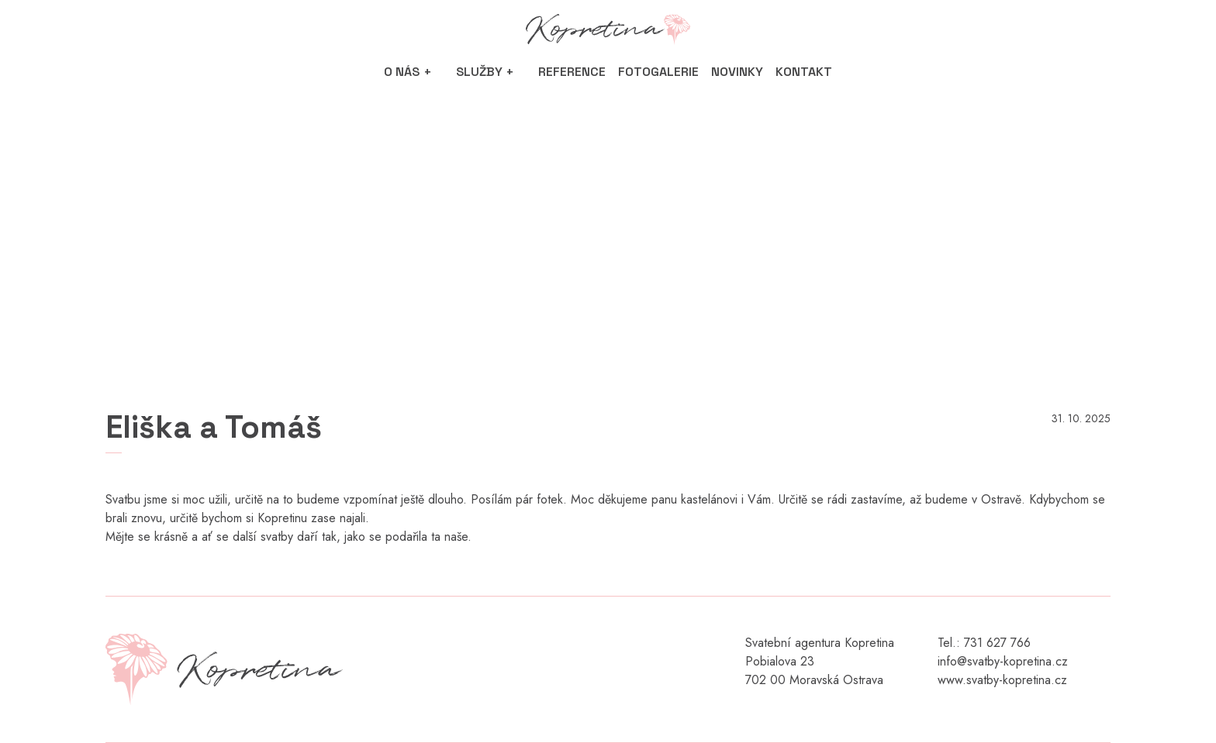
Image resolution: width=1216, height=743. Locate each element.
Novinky (737, 72)
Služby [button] (479, 72)
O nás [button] (402, 72)
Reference (572, 72)
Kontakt (804, 72)
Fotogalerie (658, 72)
